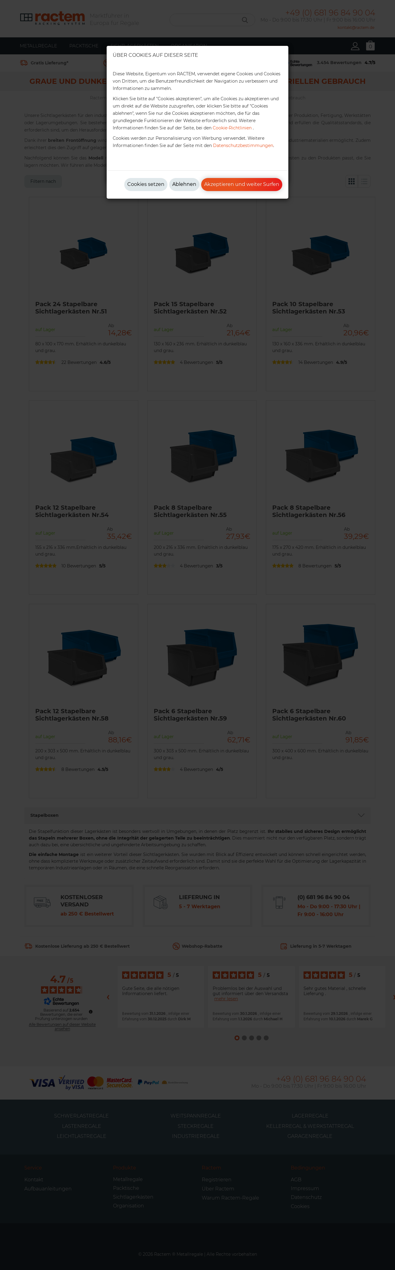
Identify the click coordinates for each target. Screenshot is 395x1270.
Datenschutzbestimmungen (243, 145)
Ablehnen (184, 184)
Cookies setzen (145, 184)
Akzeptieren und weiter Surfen (241, 184)
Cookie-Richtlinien (232, 128)
